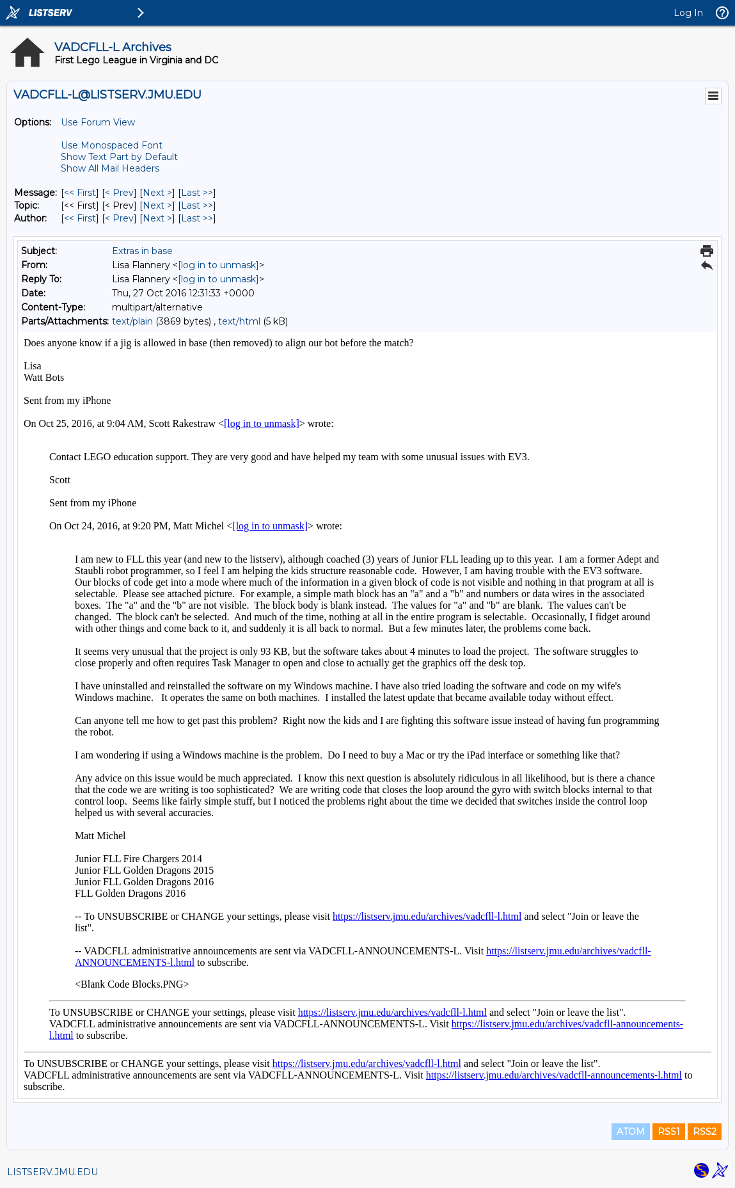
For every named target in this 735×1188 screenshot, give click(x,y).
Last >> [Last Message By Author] (197, 218)
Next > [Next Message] (157, 192)
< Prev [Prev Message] (119, 192)
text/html (239, 321)
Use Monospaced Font (111, 145)
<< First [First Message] (80, 192)
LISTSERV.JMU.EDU (52, 1172)
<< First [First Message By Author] (80, 218)
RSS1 (669, 1131)
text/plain (132, 321)
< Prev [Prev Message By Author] (119, 218)
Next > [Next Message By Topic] (157, 205)
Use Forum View (98, 122)
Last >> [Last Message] (197, 192)
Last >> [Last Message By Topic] (197, 205)
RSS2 (704, 1131)
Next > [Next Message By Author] (157, 218)
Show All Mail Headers (110, 168)
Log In (688, 13)
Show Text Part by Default (119, 157)
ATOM (631, 1131)
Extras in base (142, 251)
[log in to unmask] (218, 265)
